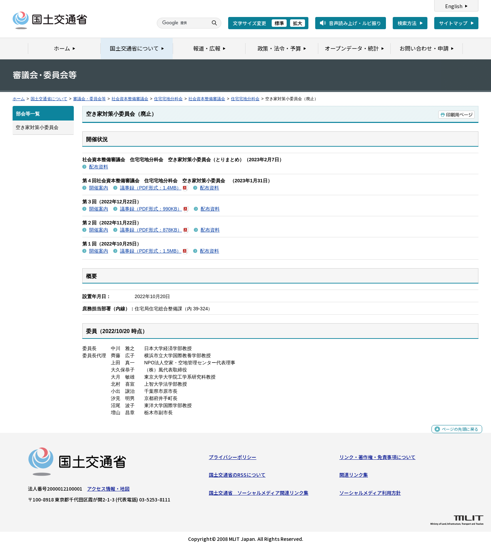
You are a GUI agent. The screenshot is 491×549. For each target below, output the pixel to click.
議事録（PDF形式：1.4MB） (154, 187)
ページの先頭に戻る (457, 434)
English (453, 6)
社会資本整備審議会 (130, 98)
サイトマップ (453, 23)
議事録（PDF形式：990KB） (154, 209)
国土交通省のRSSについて (237, 476)
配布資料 (98, 166)
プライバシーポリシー (232, 458)
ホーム (19, 98)
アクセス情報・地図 (108, 490)
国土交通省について (49, 98)
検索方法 (407, 23)
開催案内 (98, 187)
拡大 (297, 23)
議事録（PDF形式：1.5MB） (154, 251)
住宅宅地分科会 (168, 98)
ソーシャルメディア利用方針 (370, 494)
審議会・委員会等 (89, 98)
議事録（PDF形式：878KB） (154, 230)
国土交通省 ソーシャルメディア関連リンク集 (258, 494)
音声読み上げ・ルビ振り (355, 23)
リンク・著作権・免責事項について (377, 458)
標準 (279, 23)
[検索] (181, 23)
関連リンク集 (353, 476)
